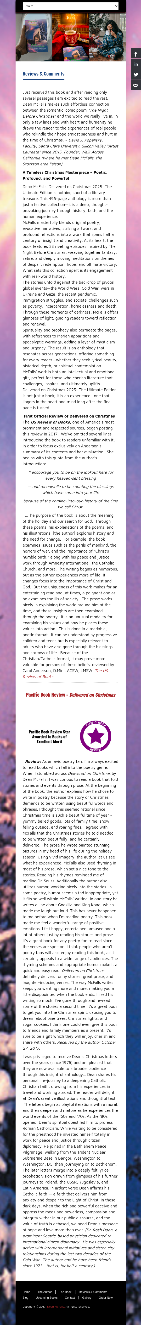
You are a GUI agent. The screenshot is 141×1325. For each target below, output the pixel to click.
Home (26, 1292)
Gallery (86, 1297)
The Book (65, 1292)
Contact (70, 1297)
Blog (25, 1297)
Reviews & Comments (44, 73)
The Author (45, 1292)
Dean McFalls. (56, 1306)
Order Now (106, 1297)
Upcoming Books (47, 1297)
